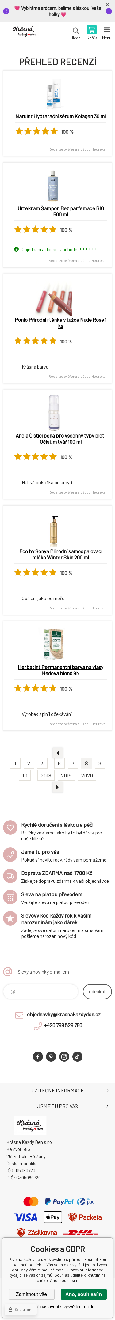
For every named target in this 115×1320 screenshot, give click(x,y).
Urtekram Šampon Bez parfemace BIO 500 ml (60, 211)
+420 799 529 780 (63, 1025)
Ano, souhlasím (83, 1294)
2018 (46, 775)
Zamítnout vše (31, 1294)
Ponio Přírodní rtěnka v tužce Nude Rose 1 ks (61, 323)
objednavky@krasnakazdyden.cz (64, 1014)
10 (24, 775)
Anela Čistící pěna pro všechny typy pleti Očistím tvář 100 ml (60, 438)
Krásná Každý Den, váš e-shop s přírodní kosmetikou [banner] (24, 33)
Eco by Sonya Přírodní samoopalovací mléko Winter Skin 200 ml (60, 554)
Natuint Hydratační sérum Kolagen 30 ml (60, 116)
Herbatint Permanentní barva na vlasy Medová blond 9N (60, 670)
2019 (66, 775)
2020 (87, 775)
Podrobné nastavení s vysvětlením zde (57, 1306)
